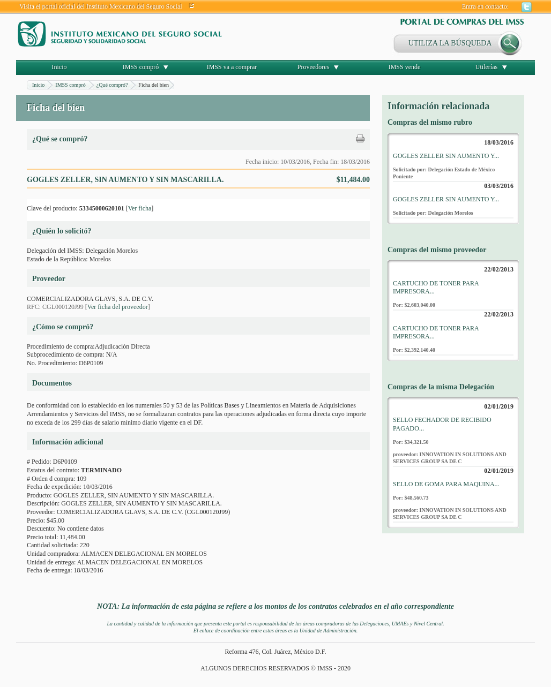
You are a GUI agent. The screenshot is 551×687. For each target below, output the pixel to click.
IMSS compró (141, 67)
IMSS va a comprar (232, 67)
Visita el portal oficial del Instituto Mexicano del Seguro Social (100, 6)
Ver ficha (140, 208)
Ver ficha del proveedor (117, 307)
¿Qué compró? (112, 85)
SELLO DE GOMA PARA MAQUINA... (446, 484)
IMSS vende (405, 67)
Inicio (59, 67)
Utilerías (486, 67)
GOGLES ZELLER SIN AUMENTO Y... (446, 156)
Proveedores (313, 67)
